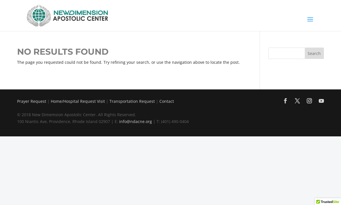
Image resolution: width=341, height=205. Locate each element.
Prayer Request (31, 101)
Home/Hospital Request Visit (78, 101)
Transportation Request (132, 101)
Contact (166, 101)
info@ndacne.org (135, 121)
